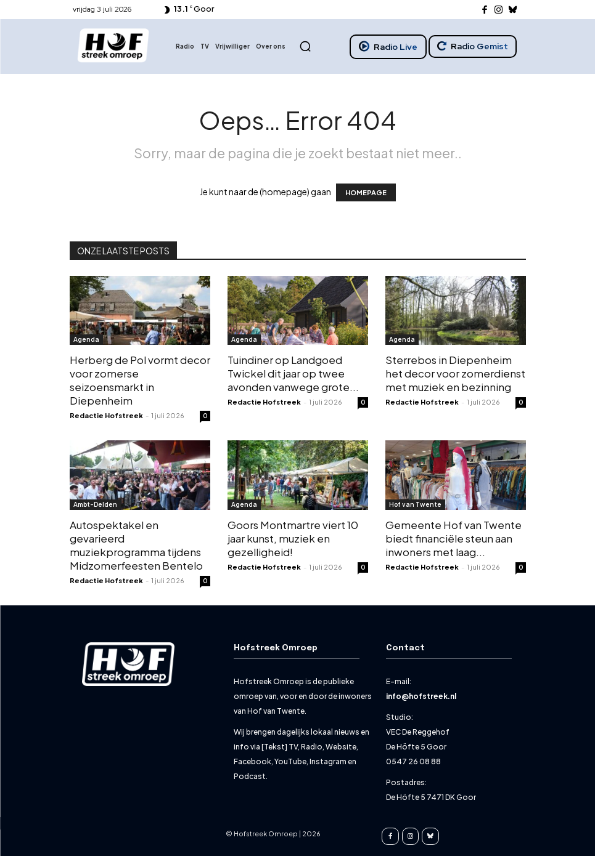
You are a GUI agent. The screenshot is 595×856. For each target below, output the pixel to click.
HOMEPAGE (366, 192)
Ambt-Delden (95, 504)
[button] (305, 46)
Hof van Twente (415, 504)
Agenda (86, 339)
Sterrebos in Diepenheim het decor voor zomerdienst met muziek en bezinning (455, 373)
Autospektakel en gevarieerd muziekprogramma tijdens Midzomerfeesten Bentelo (136, 545)
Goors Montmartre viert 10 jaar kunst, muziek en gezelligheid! (293, 538)
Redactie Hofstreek (106, 415)
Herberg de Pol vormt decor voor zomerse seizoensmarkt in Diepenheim (140, 380)
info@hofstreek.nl (421, 696)
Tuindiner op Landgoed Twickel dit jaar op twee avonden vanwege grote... (293, 373)
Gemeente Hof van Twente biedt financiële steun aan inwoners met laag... (453, 538)
